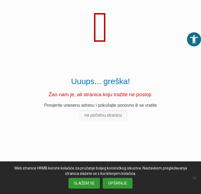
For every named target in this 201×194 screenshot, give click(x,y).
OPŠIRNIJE (117, 183)
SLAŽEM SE (84, 183)
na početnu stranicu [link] (103, 115)
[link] (194, 39)
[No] (194, 178)
